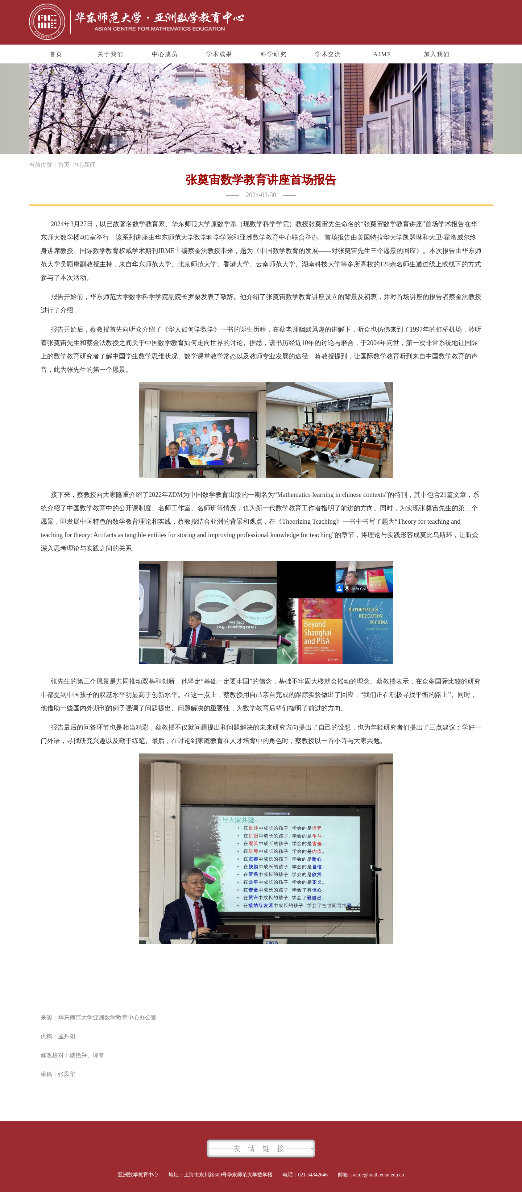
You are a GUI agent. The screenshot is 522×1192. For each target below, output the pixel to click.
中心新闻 (84, 165)
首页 (64, 165)
